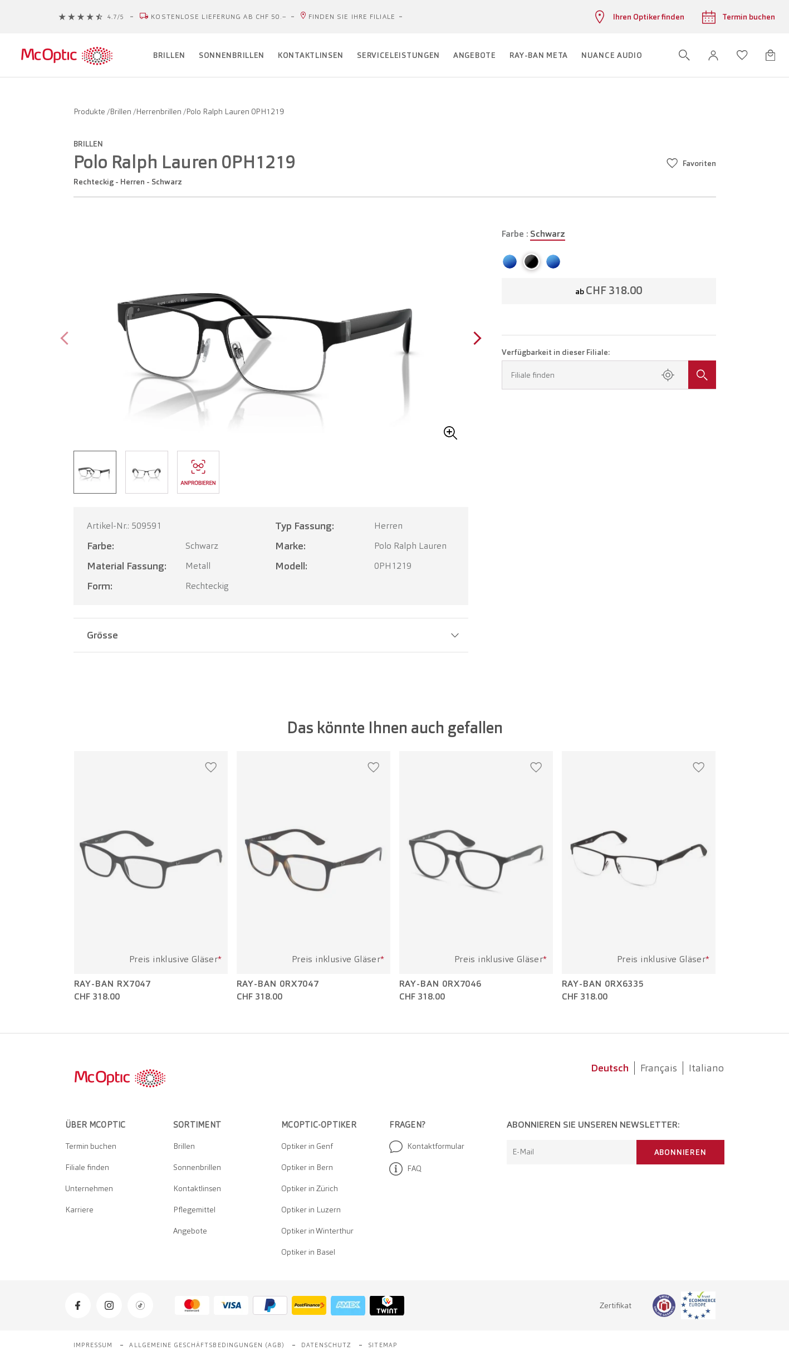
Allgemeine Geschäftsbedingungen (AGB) (207, 1345)
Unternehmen (89, 1188)
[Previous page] (67, 339)
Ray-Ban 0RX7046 (440, 983)
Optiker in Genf (307, 1146)
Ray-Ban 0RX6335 (603, 983)
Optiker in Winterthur (317, 1231)
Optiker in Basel (308, 1252)
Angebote (190, 1231)
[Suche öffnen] (684, 55)
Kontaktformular (426, 1146)
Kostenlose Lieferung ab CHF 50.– (219, 16)
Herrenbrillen (159, 111)
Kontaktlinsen (197, 1188)
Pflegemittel (194, 1210)
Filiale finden (87, 1167)
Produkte (90, 111)
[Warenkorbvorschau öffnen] (770, 55)
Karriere (79, 1210)
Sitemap (383, 1345)
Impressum (93, 1345)
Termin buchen (90, 1146)
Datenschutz (326, 1345)
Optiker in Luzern (311, 1210)
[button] (713, 55)
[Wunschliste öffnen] (742, 55)
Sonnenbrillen (197, 1167)
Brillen (121, 111)
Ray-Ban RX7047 (112, 983)
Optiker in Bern (307, 1167)
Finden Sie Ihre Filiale (351, 16)
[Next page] (474, 339)
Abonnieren (680, 1152)
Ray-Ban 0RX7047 (278, 983)
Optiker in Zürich (309, 1188)
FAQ (405, 1169)
